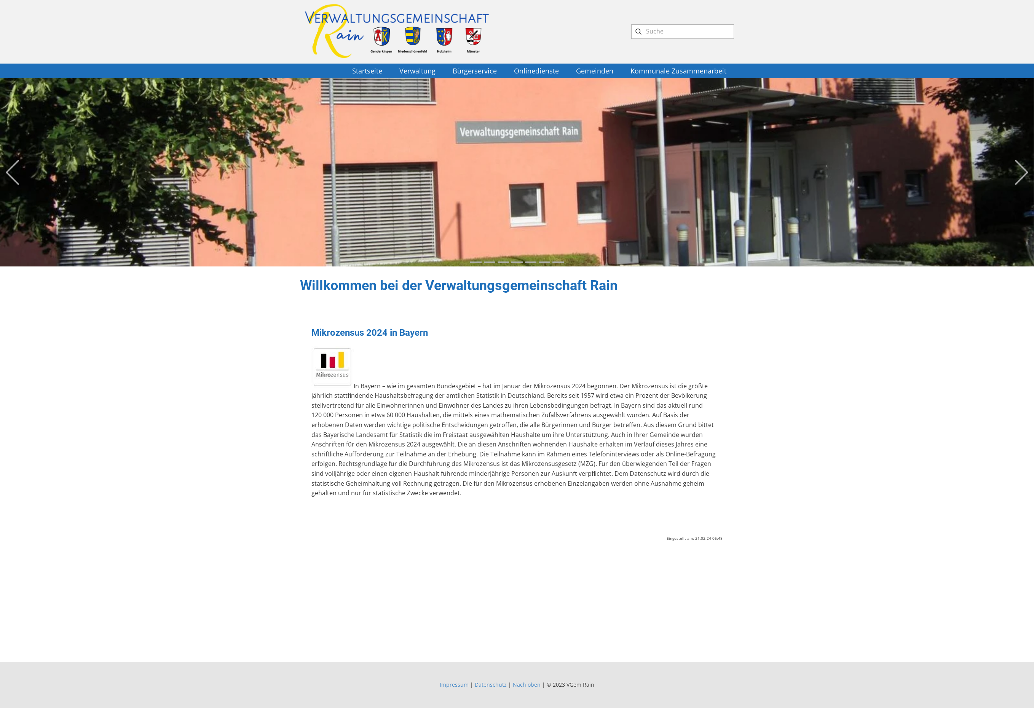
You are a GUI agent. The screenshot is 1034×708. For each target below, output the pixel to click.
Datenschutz (491, 684)
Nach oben (527, 684)
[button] (12, 172)
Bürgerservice (475, 70)
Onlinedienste (536, 70)
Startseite (367, 70)
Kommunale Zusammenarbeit (678, 70)
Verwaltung (417, 70)
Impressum (454, 684)
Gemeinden (594, 70)
